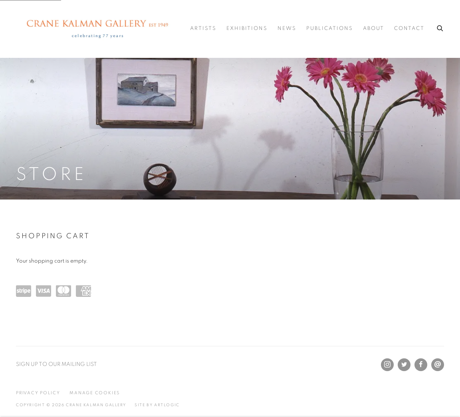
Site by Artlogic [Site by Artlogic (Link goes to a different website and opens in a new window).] (157, 405)
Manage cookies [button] (94, 393)
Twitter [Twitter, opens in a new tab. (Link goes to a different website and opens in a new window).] (404, 364)
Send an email (437, 364)
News (287, 28)
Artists (203, 28)
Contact (409, 28)
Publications (329, 28)
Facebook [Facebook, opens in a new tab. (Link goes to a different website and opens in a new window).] (420, 364)
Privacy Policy (38, 393)
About (373, 28)
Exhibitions (247, 28)
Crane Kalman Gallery (99, 28)
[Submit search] (440, 27)
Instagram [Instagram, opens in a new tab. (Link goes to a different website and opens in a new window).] (387, 364)
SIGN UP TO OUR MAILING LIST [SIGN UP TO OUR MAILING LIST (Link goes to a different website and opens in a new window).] (56, 364)
